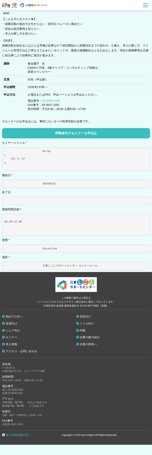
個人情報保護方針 (17, 434)
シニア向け (11, 330)
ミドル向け (85, 323)
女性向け (83, 316)
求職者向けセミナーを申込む (76, 133)
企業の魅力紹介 (88, 337)
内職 (81, 330)
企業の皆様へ (86, 344)
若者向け (9, 323)
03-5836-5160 (51, 100)
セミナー (9, 337)
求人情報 (9, 344)
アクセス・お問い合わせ (19, 351)
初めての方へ (12, 316)
